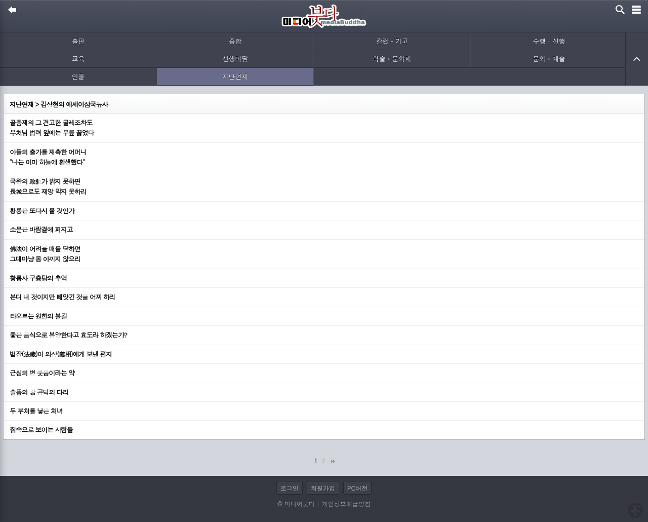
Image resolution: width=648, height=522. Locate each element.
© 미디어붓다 (295, 503)
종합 (235, 41)
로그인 (289, 487)
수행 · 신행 (549, 41)
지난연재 (235, 76)
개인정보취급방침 (346, 503)
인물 (78, 76)
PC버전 (357, 487)
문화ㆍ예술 (549, 58)
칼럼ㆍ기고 (392, 41)
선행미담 (235, 58)
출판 (78, 41)
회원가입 (323, 487)
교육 (78, 58)
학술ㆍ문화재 (392, 58)
